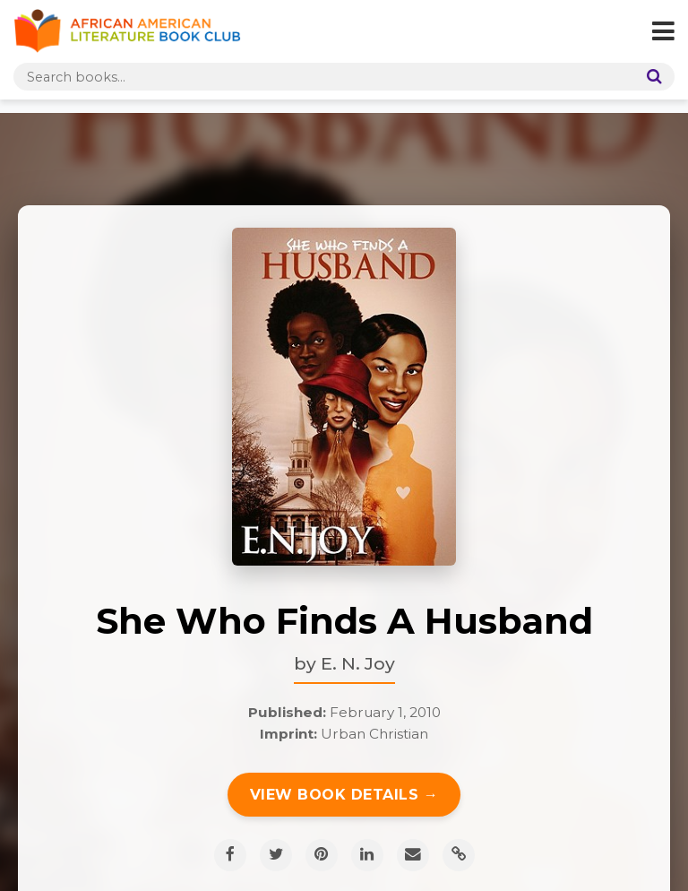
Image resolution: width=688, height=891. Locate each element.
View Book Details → (344, 794)
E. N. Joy (358, 663)
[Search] (650, 76)
